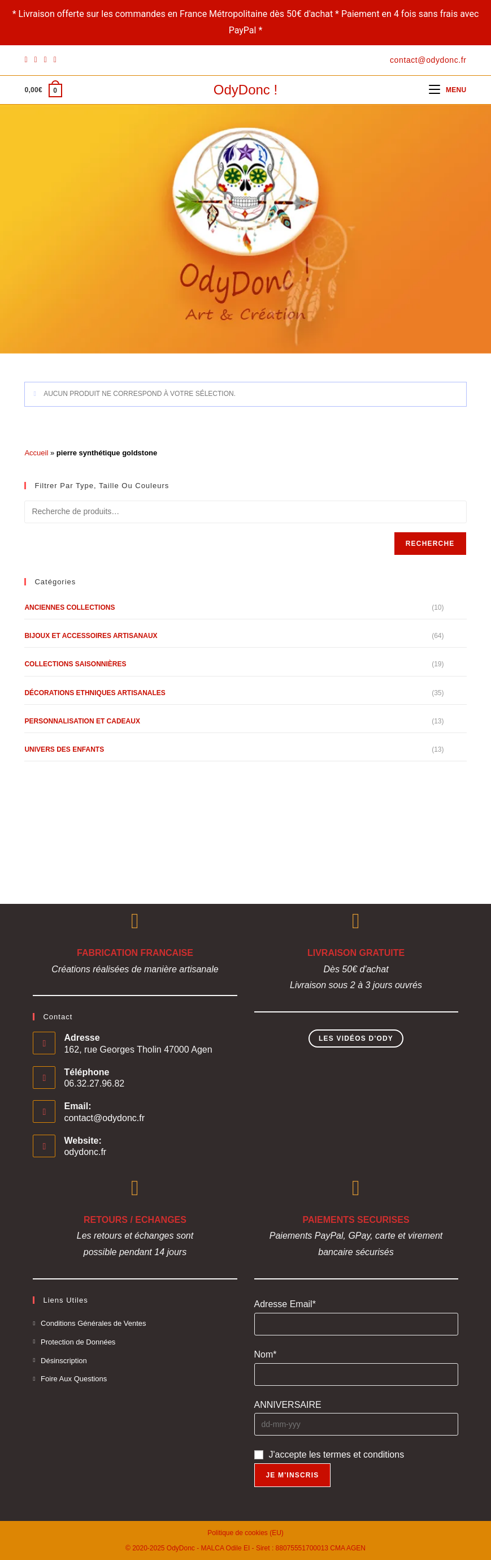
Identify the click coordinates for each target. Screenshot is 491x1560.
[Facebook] (27, 60)
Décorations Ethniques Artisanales (94, 693)
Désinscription (64, 1360)
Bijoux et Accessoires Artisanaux (90, 636)
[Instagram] (45, 60)
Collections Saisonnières (75, 664)
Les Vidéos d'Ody (356, 1038)
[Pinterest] (36, 60)
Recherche (430, 544)
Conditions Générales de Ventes (93, 1323)
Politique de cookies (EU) (245, 1533)
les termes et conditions (356, 1454)
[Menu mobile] (447, 90)
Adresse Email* (285, 1304)
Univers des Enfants (64, 749)
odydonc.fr (85, 1152)
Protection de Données (78, 1342)
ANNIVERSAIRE (287, 1405)
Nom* (265, 1354)
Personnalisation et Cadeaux (82, 721)
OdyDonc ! (245, 89)
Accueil (36, 453)
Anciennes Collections (69, 607)
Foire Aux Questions (74, 1378)
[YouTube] (55, 60)
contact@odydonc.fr (104, 1118)
